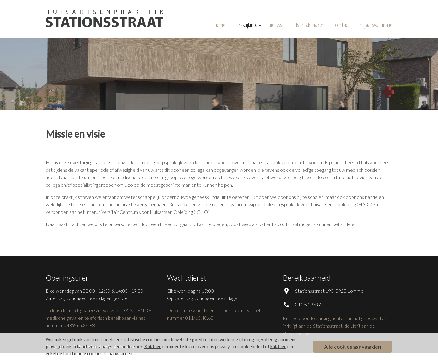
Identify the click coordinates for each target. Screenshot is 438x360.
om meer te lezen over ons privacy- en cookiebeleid (204, 346)
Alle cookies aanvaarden (352, 346)
